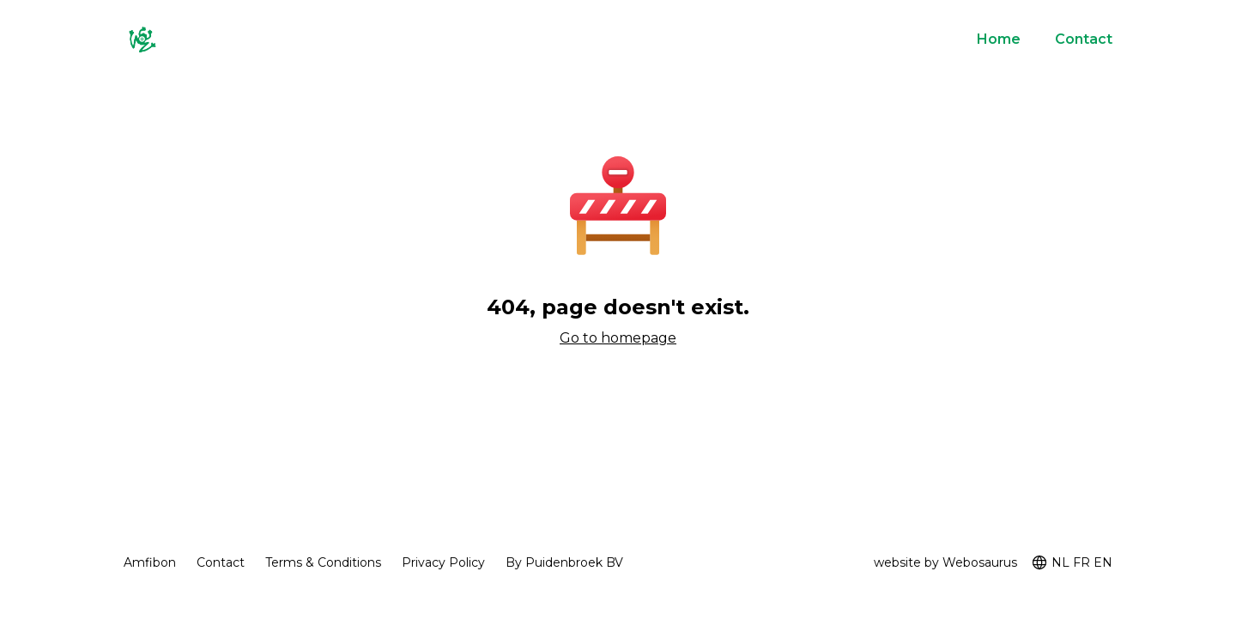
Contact (1083, 39)
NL (1060, 562)
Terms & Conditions (323, 562)
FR (1081, 562)
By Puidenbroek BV (564, 562)
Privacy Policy (443, 562)
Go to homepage (618, 338)
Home (999, 39)
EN (1103, 562)
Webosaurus (979, 562)
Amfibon (150, 562)
